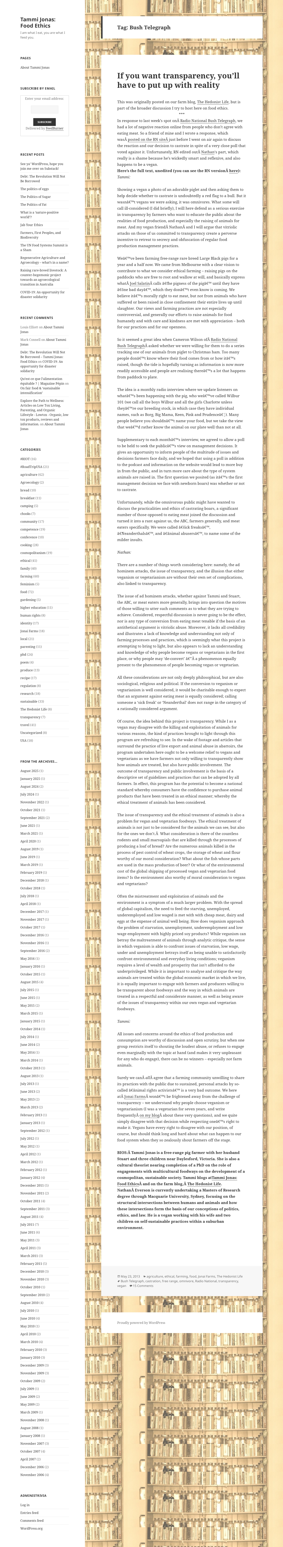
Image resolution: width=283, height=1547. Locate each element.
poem (24, 662)
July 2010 (27, 1310)
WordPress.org (31, 1528)
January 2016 (30, 966)
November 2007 (32, 1443)
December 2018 (32, 880)
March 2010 (29, 1342)
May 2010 (27, 1326)
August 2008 (29, 1428)
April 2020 (28, 841)
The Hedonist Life (33, 709)
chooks (25, 514)
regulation (28, 686)
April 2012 (28, 1154)
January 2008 (30, 1436)
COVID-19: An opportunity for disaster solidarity (41, 366)
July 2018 (27, 896)
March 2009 (29, 1412)
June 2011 (27, 1232)
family (25, 568)
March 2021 (29, 833)
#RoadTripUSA (31, 467)
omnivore (186, 1281)
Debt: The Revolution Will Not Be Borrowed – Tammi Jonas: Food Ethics (42, 357)
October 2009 (30, 1381)
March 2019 (29, 865)
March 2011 (29, 1256)
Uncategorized (31, 733)
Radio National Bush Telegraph (207, 120)
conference (28, 537)
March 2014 (29, 1060)
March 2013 (29, 1107)
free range (170, 1281)
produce (26, 670)
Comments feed (32, 1520)
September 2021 (32, 818)
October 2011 (30, 1201)
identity (26, 623)
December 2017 (32, 912)
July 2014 (27, 1037)
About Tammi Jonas (35, 67)
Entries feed (29, 1513)
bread (24, 490)
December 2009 (32, 1365)
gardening (28, 600)
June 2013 (27, 1091)
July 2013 (27, 1084)
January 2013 (30, 1123)
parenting (27, 647)
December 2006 (32, 1467)
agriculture (28, 474)
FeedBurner (55, 128)
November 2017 (32, 919)
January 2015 (30, 1021)
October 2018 (30, 888)
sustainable (28, 701)
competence (29, 529)
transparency (30, 717)
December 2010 (32, 1271)
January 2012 (30, 1177)
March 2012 (29, 1162)
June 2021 (27, 825)
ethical (25, 560)
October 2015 (30, 974)
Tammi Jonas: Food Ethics (38, 22)
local (23, 639)
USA (23, 740)
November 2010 (32, 1279)
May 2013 (27, 1099)
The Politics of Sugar (36, 197)
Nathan (208, 151)
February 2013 (31, 1115)
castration (152, 1281)
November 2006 (32, 1475)
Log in (25, 1505)
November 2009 (32, 1373)
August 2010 (29, 1303)
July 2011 (27, 1224)
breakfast (27, 498)
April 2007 (28, 1459)
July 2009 (27, 1389)
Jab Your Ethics (31, 225)
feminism (27, 584)
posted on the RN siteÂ (148, 139)
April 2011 (28, 1248)
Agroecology (29, 482)
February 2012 (31, 1170)
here (233, 170)
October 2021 (30, 810)
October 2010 (30, 1287)
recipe (25, 678)
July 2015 (27, 990)
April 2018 (28, 904)
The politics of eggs (34, 189)
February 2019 (31, 872)
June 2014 (27, 1044)
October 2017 (30, 927)
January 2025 (30, 779)
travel (24, 725)
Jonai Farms (29, 631)
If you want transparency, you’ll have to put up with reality (178, 80)
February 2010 (31, 1350)
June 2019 (27, 857)
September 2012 (32, 1131)
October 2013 (30, 1068)
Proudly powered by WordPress (141, 1323)
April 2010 (28, 1334)
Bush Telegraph (132, 1281)
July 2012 (27, 1138)
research (27, 693)
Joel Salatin (140, 283)
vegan (121, 1286)
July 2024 (27, 794)
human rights (30, 615)
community (28, 521)
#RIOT (25, 459)
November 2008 (32, 1420)
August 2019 (29, 849)
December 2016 (32, 935)
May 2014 (27, 1052)
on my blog (149, 1115)
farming (26, 576)
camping (26, 506)
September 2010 (32, 1295)
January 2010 (30, 1357)
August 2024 (29, 786)
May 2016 (27, 958)
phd (23, 654)
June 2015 (27, 998)
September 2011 (32, 1209)
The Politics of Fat (33, 204)
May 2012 (27, 1146)
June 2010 (27, 1318)
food (23, 592)
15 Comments (143, 1286)
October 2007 (30, 1451)
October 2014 (30, 1029)
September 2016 (32, 951)
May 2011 (27, 1240)
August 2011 (29, 1217)
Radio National (206, 1281)
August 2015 (29, 982)
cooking (26, 545)
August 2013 (29, 1076)
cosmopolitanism (33, 553)
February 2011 (31, 1263)
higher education (33, 607)
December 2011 (32, 1185)
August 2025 (29, 771)
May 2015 (27, 1005)
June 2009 (27, 1396)
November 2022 (32, 802)
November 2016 (32, 943)
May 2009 (27, 1404)
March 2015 (29, 1013)
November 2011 (32, 1193)
